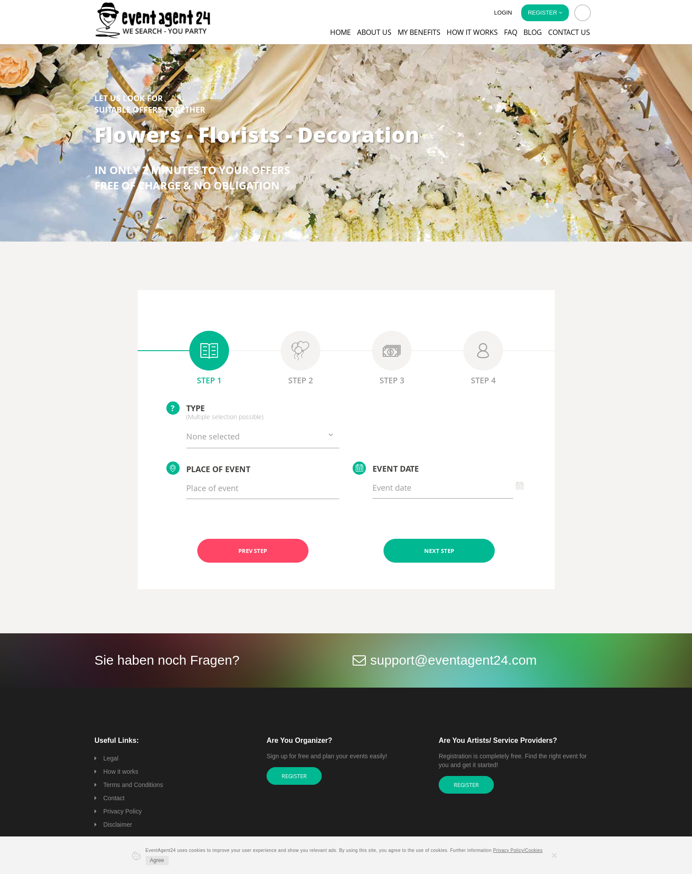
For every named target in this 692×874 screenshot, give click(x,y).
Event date (386, 468)
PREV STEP (252, 551)
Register (294, 776)
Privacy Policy (122, 811)
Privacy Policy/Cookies (517, 850)
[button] (582, 12)
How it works (472, 32)
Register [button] (545, 12)
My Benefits (419, 32)
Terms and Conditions (133, 784)
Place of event (208, 468)
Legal (110, 758)
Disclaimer (117, 824)
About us (374, 32)
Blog (532, 32)
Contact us (569, 32)
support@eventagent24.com (453, 660)
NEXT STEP (439, 551)
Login (503, 12)
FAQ (510, 32)
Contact (113, 798)
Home (340, 32)
